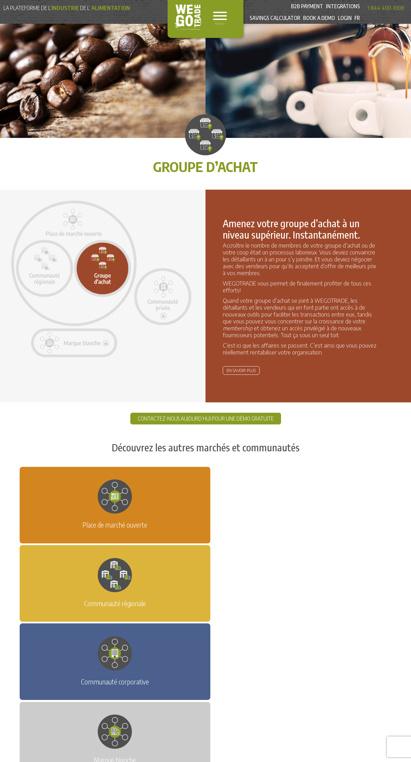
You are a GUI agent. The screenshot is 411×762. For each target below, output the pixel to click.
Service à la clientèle (261, 633)
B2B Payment (305, 7)
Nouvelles (107, 633)
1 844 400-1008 (385, 7)
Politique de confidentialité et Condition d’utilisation (130, 643)
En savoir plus (241, 370)
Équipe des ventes (209, 633)
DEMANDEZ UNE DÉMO (105, 604)
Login (344, 23)
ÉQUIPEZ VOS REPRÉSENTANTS (113, 616)
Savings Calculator (271, 23)
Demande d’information (153, 633)
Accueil (80, 633)
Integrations (342, 7)
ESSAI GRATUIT (162, 604)
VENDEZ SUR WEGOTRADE (223, 604)
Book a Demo (317, 23)
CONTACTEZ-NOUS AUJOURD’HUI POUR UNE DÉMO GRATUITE (206, 418)
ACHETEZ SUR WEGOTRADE (300, 604)
